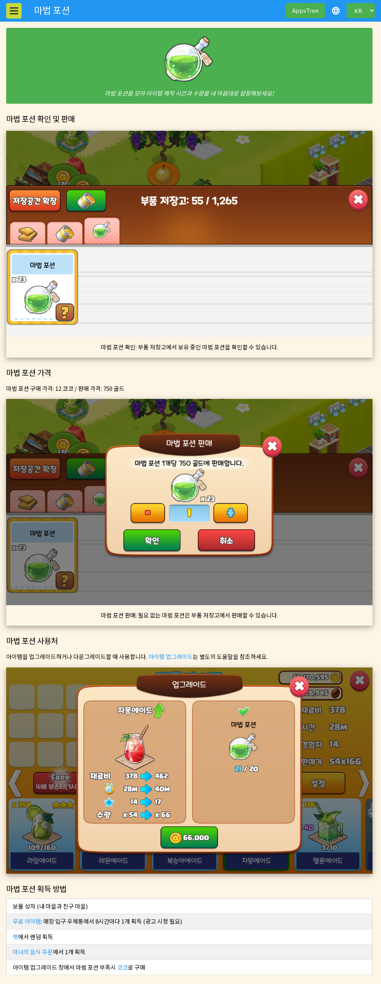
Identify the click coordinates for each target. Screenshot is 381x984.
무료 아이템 (27, 921)
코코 (122, 967)
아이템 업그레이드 (170, 656)
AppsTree (305, 10)
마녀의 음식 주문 (33, 952)
